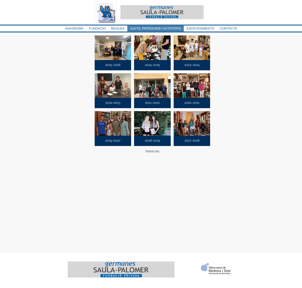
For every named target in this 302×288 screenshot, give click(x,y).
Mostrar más (152, 151)
